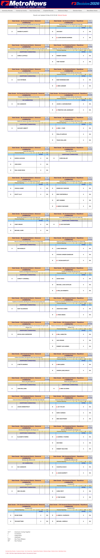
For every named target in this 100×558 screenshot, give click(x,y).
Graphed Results (48, 10)
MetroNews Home (92, 10)
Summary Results (7, 10)
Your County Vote (34, 10)
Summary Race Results (10, 551)
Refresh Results (62, 15)
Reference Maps (63, 10)
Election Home (77, 10)
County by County (21, 10)
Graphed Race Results (38, 551)
